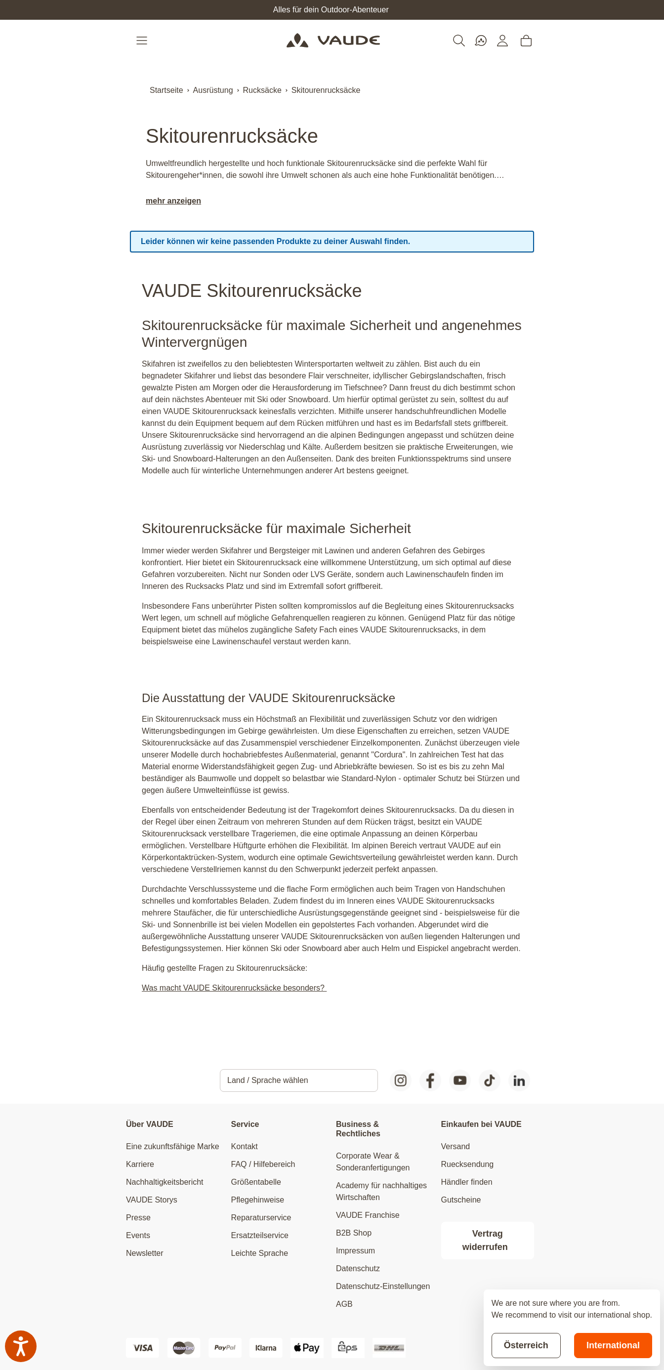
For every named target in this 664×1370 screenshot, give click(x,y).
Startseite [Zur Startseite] (166, 90)
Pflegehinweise (258, 1200)
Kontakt (244, 1146)
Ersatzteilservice (260, 1235)
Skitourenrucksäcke (326, 90)
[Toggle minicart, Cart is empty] (526, 40)
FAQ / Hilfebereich (263, 1164)
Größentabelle (256, 1182)
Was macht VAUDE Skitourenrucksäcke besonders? (234, 988)
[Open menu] (143, 40)
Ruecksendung (467, 1164)
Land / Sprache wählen (267, 1080)
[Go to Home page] (333, 40)
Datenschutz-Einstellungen (383, 1286)
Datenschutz (358, 1268)
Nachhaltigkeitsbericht (165, 1182)
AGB (344, 1304)
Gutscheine (461, 1200)
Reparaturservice (261, 1217)
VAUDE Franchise (368, 1215)
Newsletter (145, 1253)
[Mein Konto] (502, 40)
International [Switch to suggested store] (613, 1345)
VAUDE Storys (151, 1200)
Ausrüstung (213, 90)
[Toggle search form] (459, 40)
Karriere (140, 1164)
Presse (138, 1217)
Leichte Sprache (260, 1253)
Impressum (355, 1250)
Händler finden (467, 1182)
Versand (455, 1146)
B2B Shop (354, 1233)
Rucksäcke (262, 90)
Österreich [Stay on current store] (526, 1345)
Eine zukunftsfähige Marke (172, 1146)
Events (138, 1235)
